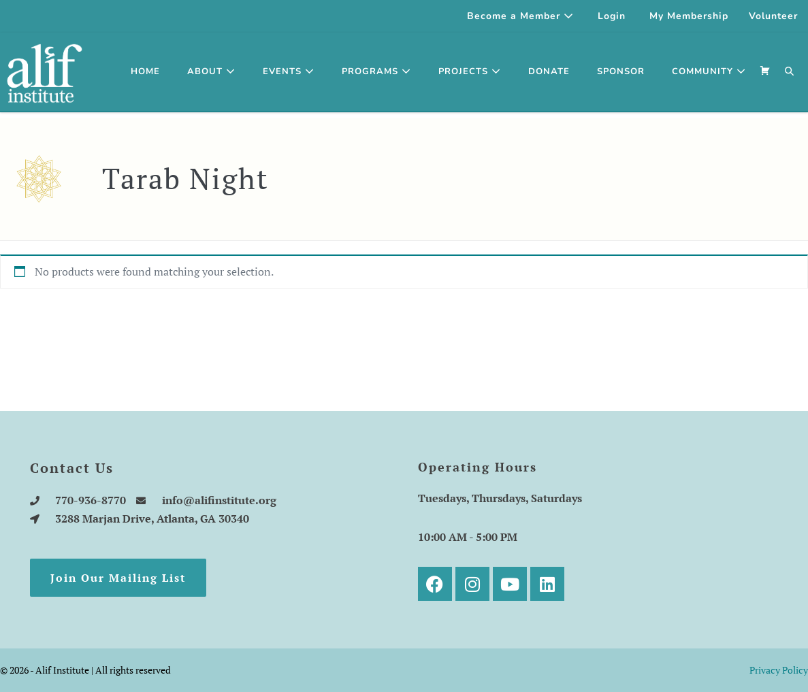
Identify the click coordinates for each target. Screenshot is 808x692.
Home (145, 71)
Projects (469, 71)
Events (288, 71)
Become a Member (520, 16)
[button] (789, 72)
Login (612, 16)
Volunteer (773, 16)
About (211, 71)
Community (709, 71)
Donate (549, 71)
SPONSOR (621, 71)
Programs (376, 71)
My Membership (688, 16)
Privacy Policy (778, 669)
